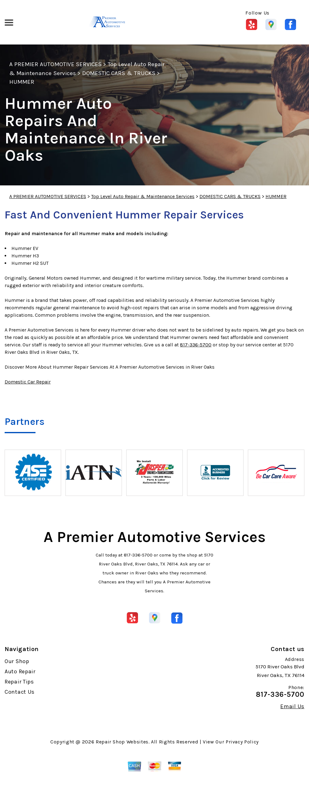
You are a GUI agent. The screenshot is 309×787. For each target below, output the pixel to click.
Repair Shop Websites (122, 742)
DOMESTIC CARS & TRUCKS (118, 73)
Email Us (292, 706)
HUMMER (21, 81)
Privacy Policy (242, 742)
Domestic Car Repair (28, 382)
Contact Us (20, 691)
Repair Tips (19, 681)
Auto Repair (20, 671)
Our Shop (17, 661)
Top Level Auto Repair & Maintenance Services (142, 196)
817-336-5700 (195, 345)
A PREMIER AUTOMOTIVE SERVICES (55, 64)
